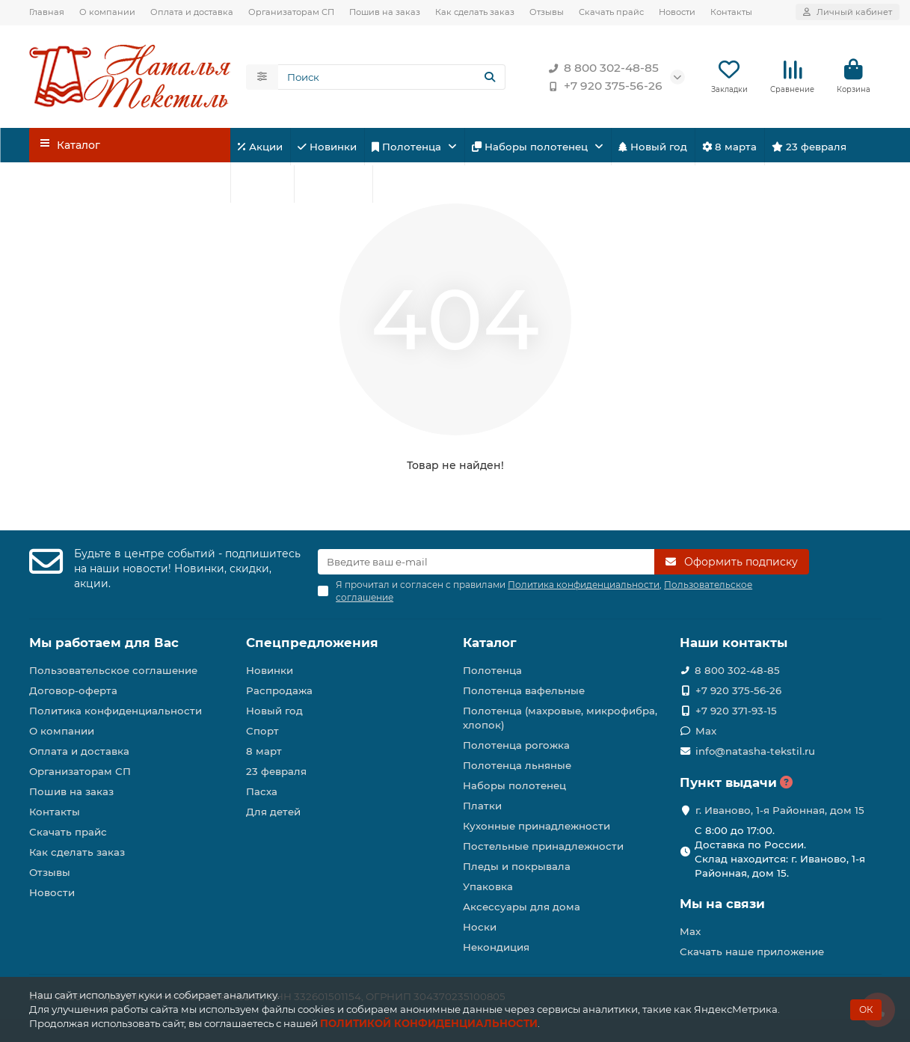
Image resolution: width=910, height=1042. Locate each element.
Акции (260, 147)
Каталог (490, 642)
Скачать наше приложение (752, 951)
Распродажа (279, 690)
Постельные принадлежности (543, 846)
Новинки (327, 147)
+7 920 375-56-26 (602, 86)
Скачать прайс (611, 12)
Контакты (731, 12)
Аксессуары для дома (521, 907)
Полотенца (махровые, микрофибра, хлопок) (560, 718)
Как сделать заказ (474, 12)
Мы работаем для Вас (104, 642)
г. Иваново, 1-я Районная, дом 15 (779, 810)
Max (705, 731)
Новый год (652, 147)
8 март (264, 751)
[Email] (486, 561)
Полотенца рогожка (516, 745)
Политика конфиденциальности (115, 711)
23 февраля (809, 147)
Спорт (262, 184)
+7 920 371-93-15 (736, 711)
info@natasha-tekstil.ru (755, 751)
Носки (479, 927)
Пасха (401, 184)
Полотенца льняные (517, 765)
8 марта (729, 147)
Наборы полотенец (531, 147)
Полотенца (408, 147)
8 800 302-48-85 (601, 68)
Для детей (333, 184)
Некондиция (496, 947)
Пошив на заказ (384, 12)
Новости (677, 12)
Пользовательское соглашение (113, 670)
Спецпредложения (312, 642)
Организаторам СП (291, 12)
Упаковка (488, 886)
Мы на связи (722, 903)
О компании (107, 12)
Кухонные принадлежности (536, 826)
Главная (46, 12)
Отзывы (546, 12)
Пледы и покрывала (517, 866)
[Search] (391, 77)
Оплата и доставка (191, 12)
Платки (482, 806)
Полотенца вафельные (524, 690)
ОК (866, 1009)
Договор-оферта (73, 690)
